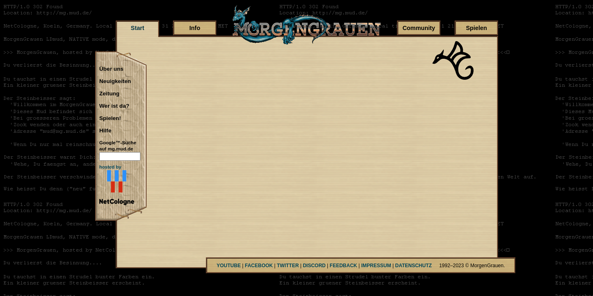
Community (418, 28)
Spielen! (110, 118)
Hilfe (105, 131)
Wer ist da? (114, 106)
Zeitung (109, 94)
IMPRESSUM (376, 265)
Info (194, 28)
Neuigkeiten (115, 81)
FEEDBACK (343, 265)
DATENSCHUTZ (413, 265)
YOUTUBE (229, 265)
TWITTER (288, 265)
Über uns (111, 69)
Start (138, 28)
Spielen (476, 28)
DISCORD (314, 265)
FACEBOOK (259, 265)
